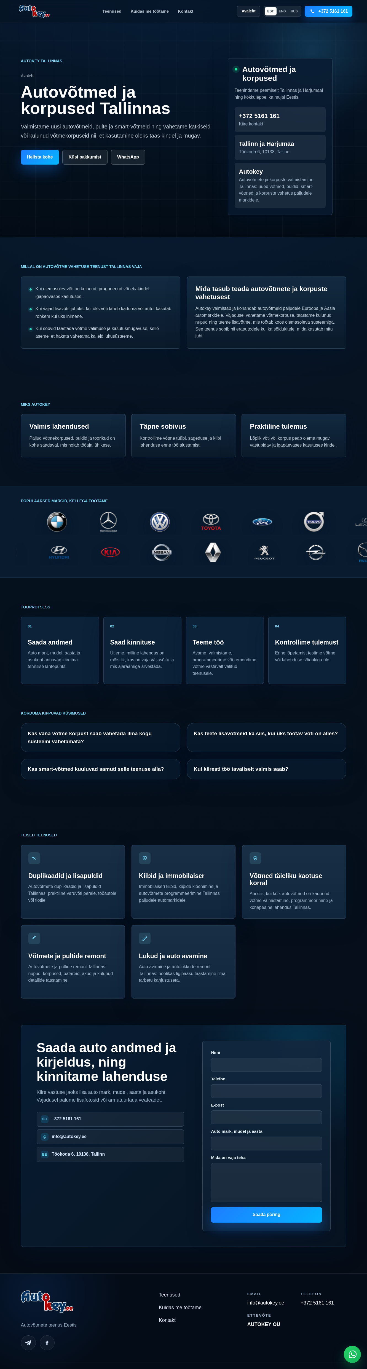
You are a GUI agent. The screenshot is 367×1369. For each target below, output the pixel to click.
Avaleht (248, 11)
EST (270, 11)
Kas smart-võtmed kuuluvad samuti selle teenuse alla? (96, 769)
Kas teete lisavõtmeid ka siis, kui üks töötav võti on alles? (266, 733)
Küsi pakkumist (85, 157)
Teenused (112, 11)
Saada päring (266, 1214)
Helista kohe (40, 157)
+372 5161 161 (66, 1118)
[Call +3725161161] (328, 11)
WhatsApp (128, 157)
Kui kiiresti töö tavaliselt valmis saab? (241, 769)
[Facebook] (47, 1342)
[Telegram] (28, 1342)
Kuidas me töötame (150, 11)
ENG (282, 11)
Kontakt (185, 11)
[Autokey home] (34, 11)
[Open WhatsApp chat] (352, 1354)
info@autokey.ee (69, 1136)
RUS (294, 11)
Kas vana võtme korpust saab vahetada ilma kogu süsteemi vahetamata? (90, 737)
